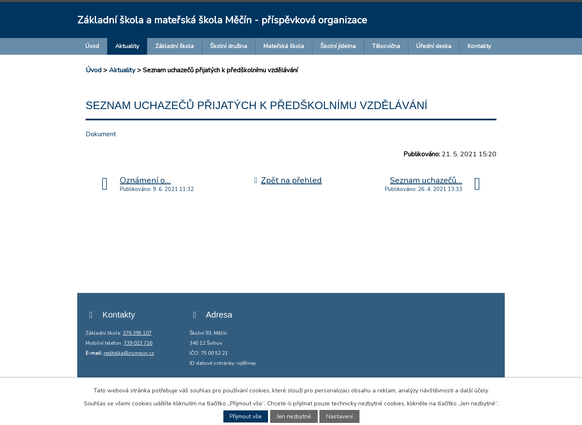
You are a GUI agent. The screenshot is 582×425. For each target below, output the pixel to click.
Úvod (92, 46)
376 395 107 (137, 333)
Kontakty (479, 46)
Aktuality (127, 46)
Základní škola (174, 46)
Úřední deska (433, 46)
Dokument (101, 134)
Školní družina (228, 46)
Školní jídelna (338, 46)
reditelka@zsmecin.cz (129, 353)
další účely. (474, 390)
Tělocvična (386, 46)
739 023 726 (138, 343)
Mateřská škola (283, 46)
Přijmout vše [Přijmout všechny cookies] (246, 416)
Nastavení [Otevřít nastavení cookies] (339, 416)
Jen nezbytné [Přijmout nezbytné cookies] (294, 416)
